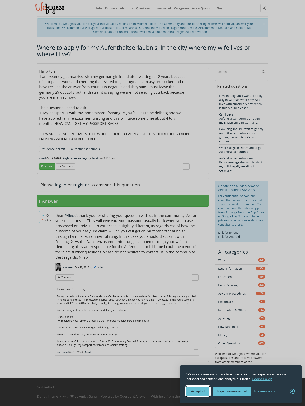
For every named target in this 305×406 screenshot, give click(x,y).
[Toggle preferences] (264, 391)
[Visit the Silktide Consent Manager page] (292, 391)
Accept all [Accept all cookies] (198, 391)
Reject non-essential (232, 391)
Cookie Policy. (262, 379)
